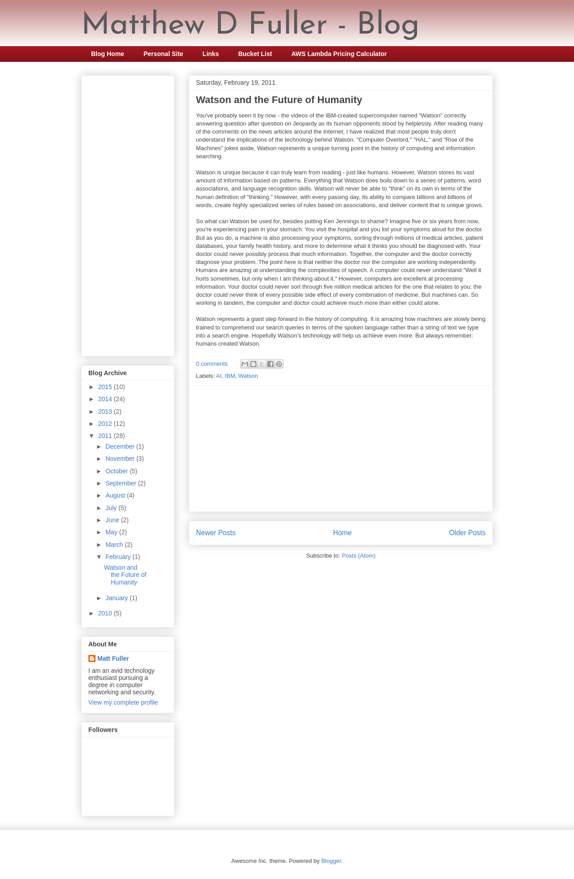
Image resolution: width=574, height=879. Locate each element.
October (117, 471)
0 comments (212, 363)
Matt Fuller (113, 658)
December (120, 446)
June (113, 520)
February (118, 556)
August (115, 495)
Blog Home (107, 53)
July (111, 507)
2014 (106, 399)
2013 (106, 411)
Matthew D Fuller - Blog (250, 26)
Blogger (331, 860)
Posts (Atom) (358, 555)
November (120, 458)
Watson (248, 375)
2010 (106, 613)
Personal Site (163, 53)
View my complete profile (123, 702)
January (117, 598)
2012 (106, 423)
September (121, 483)
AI (219, 375)
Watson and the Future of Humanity (279, 99)
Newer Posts (215, 533)
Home (342, 533)
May (112, 532)
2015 (106, 386)
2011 (106, 435)
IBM (230, 375)
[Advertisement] (341, 449)
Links (211, 53)
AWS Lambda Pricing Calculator (339, 53)
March (115, 544)
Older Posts (467, 533)
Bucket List (255, 53)
